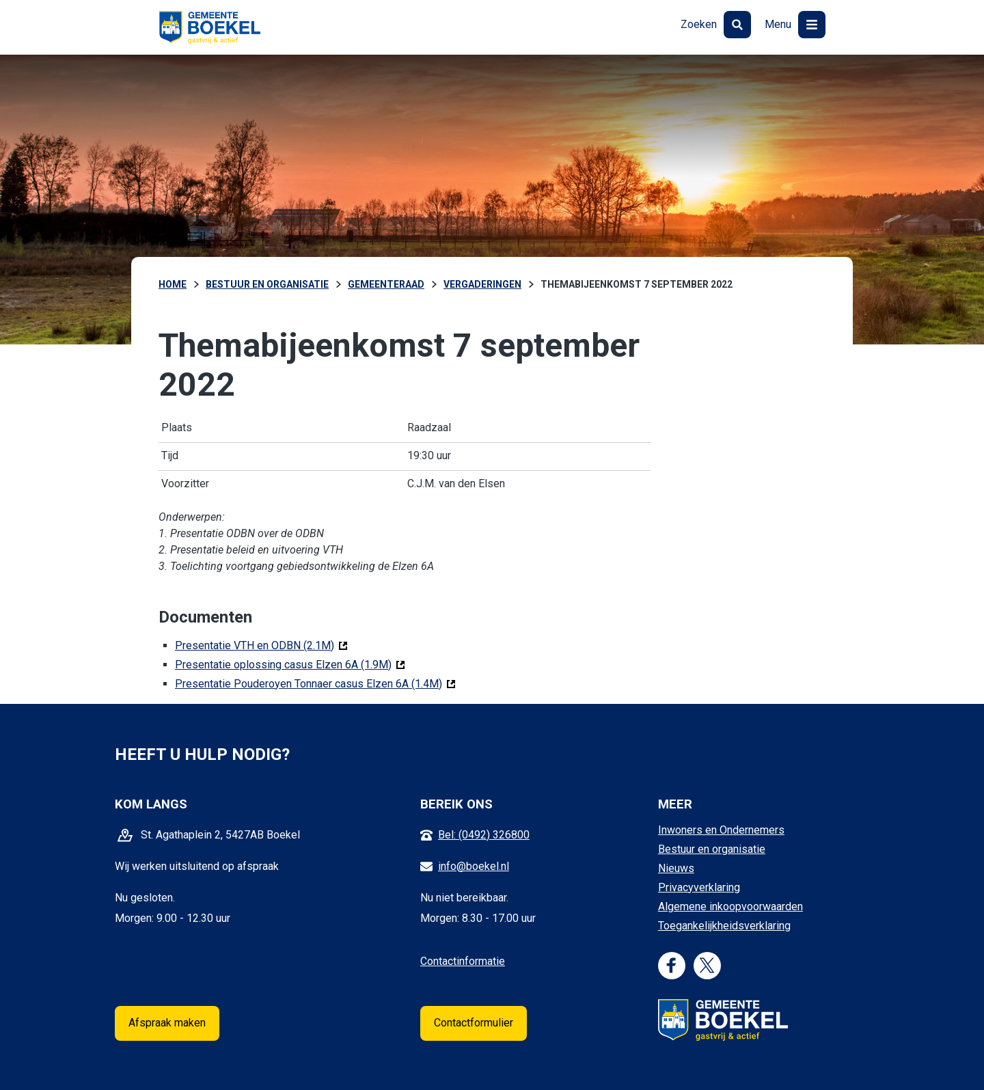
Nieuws (676, 868)
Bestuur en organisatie (711, 849)
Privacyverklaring (699, 887)
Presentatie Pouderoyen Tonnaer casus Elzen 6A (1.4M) (315, 683)
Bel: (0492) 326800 (484, 834)
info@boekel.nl (473, 866)
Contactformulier (473, 1022)
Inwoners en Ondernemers (721, 829)
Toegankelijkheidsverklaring (724, 925)
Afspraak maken (167, 1022)
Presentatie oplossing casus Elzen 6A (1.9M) (290, 664)
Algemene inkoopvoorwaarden (730, 906)
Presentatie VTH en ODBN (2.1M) (261, 645)
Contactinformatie (462, 961)
